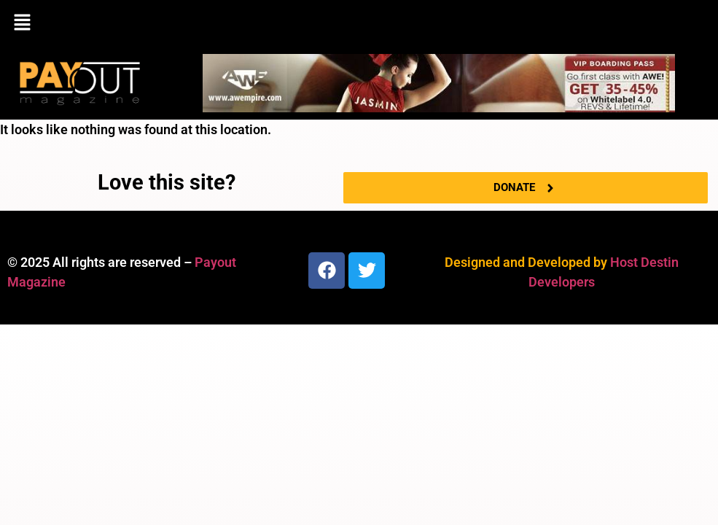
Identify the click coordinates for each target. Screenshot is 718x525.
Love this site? (166, 182)
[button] (359, 23)
